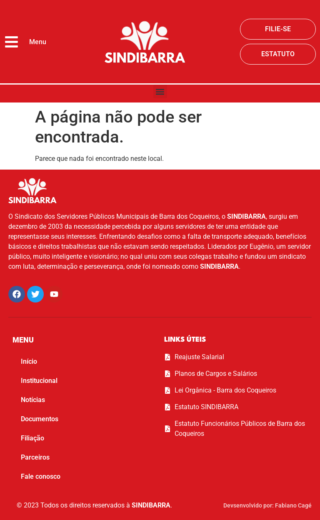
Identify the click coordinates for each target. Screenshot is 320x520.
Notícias (33, 400)
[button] (160, 91)
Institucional (39, 381)
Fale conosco (40, 476)
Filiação (32, 438)
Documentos (39, 419)
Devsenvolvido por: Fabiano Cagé (267, 505)
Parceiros (35, 457)
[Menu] (11, 42)
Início (29, 361)
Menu (37, 42)
